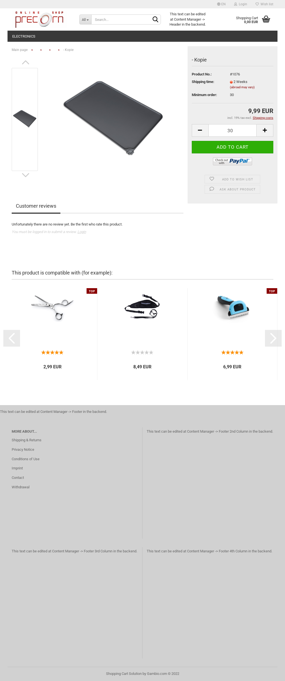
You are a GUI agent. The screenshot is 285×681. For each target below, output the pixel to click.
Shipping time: (203, 82)
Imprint (17, 468)
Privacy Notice (23, 449)
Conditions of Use (26, 459)
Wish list (264, 4)
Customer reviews (36, 206)
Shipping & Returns (26, 440)
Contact (18, 478)
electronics (23, 36)
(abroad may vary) (242, 87)
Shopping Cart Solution (124, 674)
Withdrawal (21, 487)
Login (240, 4)
